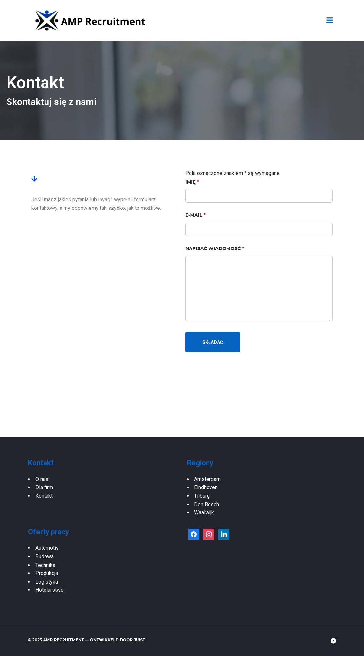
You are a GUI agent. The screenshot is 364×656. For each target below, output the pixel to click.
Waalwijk (204, 512)
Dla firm (44, 487)
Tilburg (202, 496)
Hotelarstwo (49, 590)
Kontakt (44, 496)
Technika (45, 565)
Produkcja (46, 573)
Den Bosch (206, 504)
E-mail (195, 215)
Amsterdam (207, 479)
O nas (41, 479)
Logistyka (46, 582)
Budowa (44, 556)
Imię (192, 182)
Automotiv (47, 548)
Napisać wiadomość (214, 248)
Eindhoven (206, 487)
